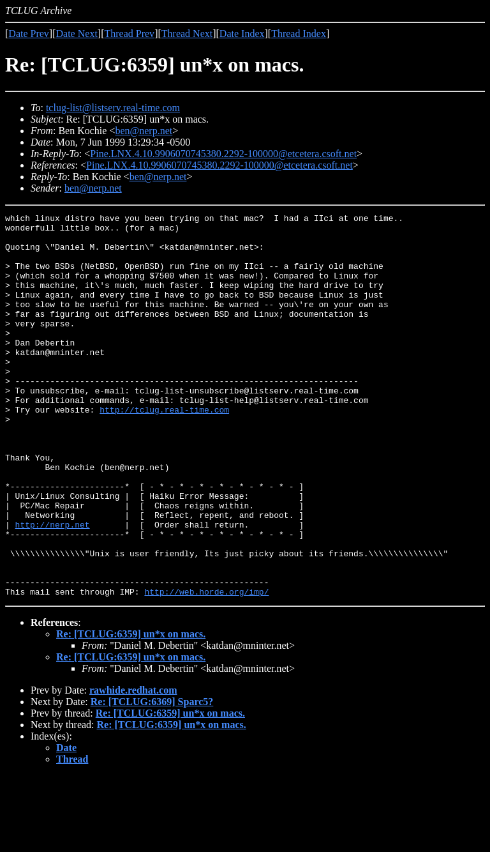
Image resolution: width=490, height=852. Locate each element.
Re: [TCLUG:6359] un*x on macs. (130, 710)
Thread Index (298, 33)
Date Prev (28, 33)
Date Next (77, 33)
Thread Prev (129, 33)
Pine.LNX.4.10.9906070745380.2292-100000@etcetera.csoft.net (223, 153)
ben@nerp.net (143, 130)
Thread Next (186, 33)
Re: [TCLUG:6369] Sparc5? (152, 778)
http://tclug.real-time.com (164, 449)
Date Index (242, 33)
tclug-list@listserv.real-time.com (113, 107)
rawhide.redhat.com (133, 766)
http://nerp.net (52, 587)
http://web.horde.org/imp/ (206, 668)
